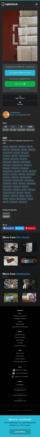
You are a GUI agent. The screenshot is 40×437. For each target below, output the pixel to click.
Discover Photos (20, 335)
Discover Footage (20, 337)
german (6, 196)
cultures (32, 171)
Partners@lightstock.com (20, 395)
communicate (17, 165)
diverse (22, 174)
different (22, 147)
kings (30, 199)
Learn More (20, 431)
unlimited (14, 159)
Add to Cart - (20, 84)
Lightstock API (20, 324)
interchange (26, 162)
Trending (20, 343)
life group (16, 187)
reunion (17, 171)
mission (6, 177)
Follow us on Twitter (21, 370)
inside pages (21, 199)
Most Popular (20, 340)
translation (30, 174)
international (7, 153)
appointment (7, 171)
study (24, 150)
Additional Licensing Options (20, 89)
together (31, 150)
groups (25, 187)
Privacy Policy (20, 356)
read (15, 183)
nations (6, 150)
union (25, 171)
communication (25, 177)
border (17, 153)
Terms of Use (20, 353)
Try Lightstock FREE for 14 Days (20, 73)
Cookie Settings (20, 359)
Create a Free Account (20, 316)
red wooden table (9, 193)
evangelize (7, 187)
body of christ (24, 156)
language (13, 147)
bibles (5, 202)
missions (15, 177)
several (14, 174)
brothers (6, 156)
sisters (14, 156)
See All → (6, 277)
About (20, 313)
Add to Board (20, 97)
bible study (7, 190)
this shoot (22, 237)
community (7, 180)
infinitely (23, 159)
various (6, 174)
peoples (6, 168)
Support (20, 321)
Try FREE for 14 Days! (20, 319)
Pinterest (30, 228)
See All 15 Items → (9, 240)
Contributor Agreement (20, 361)
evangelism (31, 183)
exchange (7, 165)
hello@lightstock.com (20, 401)
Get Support (20, 384)
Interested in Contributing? (20, 327)
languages (24, 168)
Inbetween (15, 112)
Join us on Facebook (22, 373)
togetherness (18, 180)
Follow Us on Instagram (21, 376)
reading (22, 183)
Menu (36, 4)
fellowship (7, 183)
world (30, 147)
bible (5, 147)
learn (24, 190)
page (5, 199)
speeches (15, 168)
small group (15, 150)
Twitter (20, 228)
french (27, 193)
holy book (22, 202)
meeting (25, 153)
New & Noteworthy (20, 345)
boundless (7, 162)
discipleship (29, 180)
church (6, 159)
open (22, 196)
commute (27, 165)
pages (12, 199)
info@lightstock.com (20, 390)
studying (16, 190)
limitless (16, 162)
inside (28, 196)
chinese (14, 196)
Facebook (8, 228)
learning (32, 190)
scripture (14, 202)
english (20, 193)
